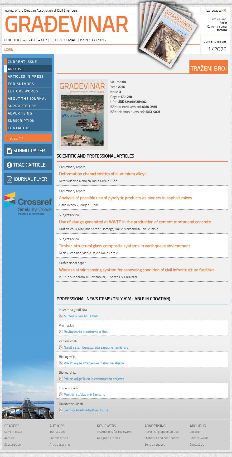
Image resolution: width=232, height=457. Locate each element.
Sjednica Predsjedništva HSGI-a (86, 409)
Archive (16, 69)
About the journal (27, 98)
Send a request (155, 444)
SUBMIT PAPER (26, 150)
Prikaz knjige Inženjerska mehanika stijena (94, 362)
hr (224, 10)
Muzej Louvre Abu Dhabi (81, 315)
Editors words (23, 91)
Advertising (20, 113)
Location (195, 431)
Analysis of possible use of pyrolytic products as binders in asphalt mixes (125, 197)
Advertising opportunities (162, 431)
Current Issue (22, 61)
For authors (21, 83)
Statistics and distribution (162, 438)
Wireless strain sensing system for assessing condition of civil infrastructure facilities (136, 269)
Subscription (21, 120)
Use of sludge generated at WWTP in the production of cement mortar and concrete (135, 221)
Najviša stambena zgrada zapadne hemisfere (96, 347)
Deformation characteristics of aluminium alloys (102, 173)
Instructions (57, 431)
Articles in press (26, 76)
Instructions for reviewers (114, 431)
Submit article (58, 438)
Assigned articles (108, 438)
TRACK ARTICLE (26, 164)
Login (8, 49)
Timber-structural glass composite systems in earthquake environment (124, 245)
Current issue (13, 431)
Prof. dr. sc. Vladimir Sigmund (84, 394)
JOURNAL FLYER (27, 178)
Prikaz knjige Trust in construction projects (94, 378)
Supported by (22, 105)
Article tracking (59, 444)
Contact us (19, 127)
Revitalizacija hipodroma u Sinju (86, 331)
